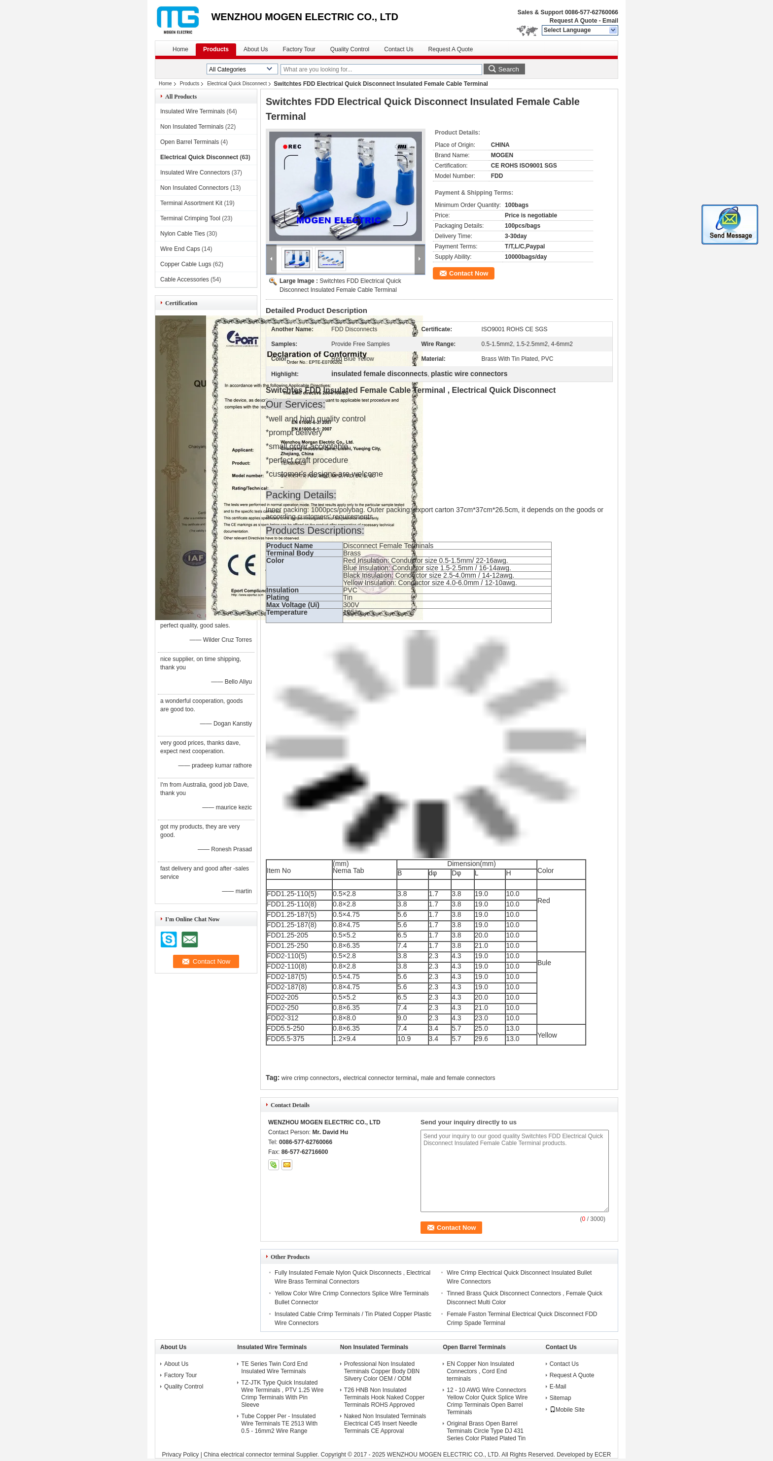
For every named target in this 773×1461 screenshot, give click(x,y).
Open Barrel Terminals (189, 142)
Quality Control (349, 49)
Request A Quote (573, 20)
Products (216, 49)
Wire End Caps (180, 248)
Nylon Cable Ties (182, 233)
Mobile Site (567, 1409)
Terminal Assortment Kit (191, 203)
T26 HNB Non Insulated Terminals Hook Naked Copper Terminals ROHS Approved (384, 1397)
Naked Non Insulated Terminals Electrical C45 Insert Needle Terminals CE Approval (385, 1423)
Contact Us (398, 49)
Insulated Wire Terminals (192, 111)
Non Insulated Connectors (194, 187)
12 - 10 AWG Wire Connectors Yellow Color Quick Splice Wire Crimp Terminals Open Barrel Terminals (487, 1401)
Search (508, 69)
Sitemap (560, 1397)
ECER (603, 1454)
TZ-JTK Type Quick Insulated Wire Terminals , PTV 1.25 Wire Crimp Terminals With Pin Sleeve (282, 1393)
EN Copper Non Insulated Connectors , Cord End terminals (480, 1371)
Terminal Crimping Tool (190, 218)
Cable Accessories (184, 279)
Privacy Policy (180, 1454)
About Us (256, 49)
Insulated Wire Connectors (195, 172)
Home (180, 49)
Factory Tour (298, 49)
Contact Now (468, 273)
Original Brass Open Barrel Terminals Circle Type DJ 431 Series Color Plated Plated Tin (486, 1431)
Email (610, 20)
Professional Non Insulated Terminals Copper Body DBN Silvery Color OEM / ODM (382, 1371)
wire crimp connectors (310, 1078)
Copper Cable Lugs (185, 264)
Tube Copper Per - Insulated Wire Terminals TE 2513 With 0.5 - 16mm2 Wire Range (279, 1423)
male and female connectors (458, 1078)
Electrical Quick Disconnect (237, 83)
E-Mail (558, 1386)
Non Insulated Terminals (192, 126)
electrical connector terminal (380, 1078)
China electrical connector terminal (249, 1454)
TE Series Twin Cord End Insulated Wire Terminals (274, 1367)
